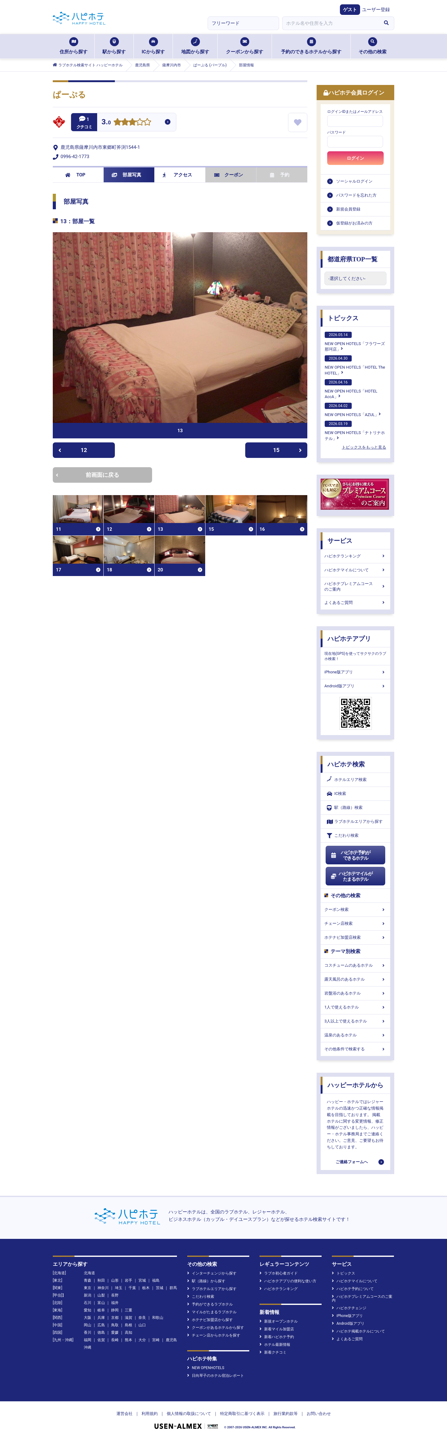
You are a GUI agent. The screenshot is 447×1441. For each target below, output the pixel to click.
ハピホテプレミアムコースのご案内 (355, 586)
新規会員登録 (348, 209)
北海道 (89, 1273)
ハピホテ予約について (353, 1289)
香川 (87, 1332)
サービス (339, 540)
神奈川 (103, 1288)
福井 (115, 1303)
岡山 (87, 1325)
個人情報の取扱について (189, 1413)
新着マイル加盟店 (277, 1329)
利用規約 (150, 1413)
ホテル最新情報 (275, 1344)
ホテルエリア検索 (347, 780)
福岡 (87, 1340)
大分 (142, 1340)
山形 (115, 1280)
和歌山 (157, 1317)
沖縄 (87, 1347)
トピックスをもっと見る (364, 447)
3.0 (106, 123)
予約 (279, 175)
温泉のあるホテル (355, 1035)
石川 (87, 1303)
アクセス (177, 175)
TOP (75, 175)
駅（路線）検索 (345, 807)
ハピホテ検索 (346, 764)
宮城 (142, 1280)
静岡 (115, 1310)
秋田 (101, 1280)
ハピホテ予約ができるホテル (350, 855)
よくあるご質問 (355, 602)
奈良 (142, 1317)
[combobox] (330, 23)
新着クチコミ (273, 1352)
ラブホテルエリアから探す (355, 821)
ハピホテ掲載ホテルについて (358, 1331)
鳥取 (115, 1325)
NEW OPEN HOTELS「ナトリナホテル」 (355, 431)
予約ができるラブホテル (210, 1304)
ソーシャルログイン (354, 181)
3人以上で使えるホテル (355, 1021)
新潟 (87, 1295)
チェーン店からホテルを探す (213, 1335)
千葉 (132, 1288)
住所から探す (74, 46)
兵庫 (101, 1317)
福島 (156, 1280)
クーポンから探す (244, 46)
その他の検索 (372, 46)
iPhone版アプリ (355, 672)
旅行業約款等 (285, 1413)
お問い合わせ (319, 1413)
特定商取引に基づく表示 (242, 1413)
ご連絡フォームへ (352, 1161)
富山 (101, 1303)
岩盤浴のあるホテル (355, 993)
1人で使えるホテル (355, 1007)
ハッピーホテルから (355, 1085)
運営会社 (124, 1413)
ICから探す (153, 46)
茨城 (159, 1288)
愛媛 (115, 1332)
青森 (87, 1280)
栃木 (146, 1288)
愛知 (87, 1310)
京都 (115, 1317)
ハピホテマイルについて (355, 570)
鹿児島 (171, 1340)
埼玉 (118, 1288)
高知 (128, 1332)
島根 (128, 1325)
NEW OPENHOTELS (205, 1368)
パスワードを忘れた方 (356, 195)
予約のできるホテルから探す (311, 46)
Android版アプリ (355, 686)
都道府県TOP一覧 (352, 259)
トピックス (343, 318)
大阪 (87, 1317)
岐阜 (101, 1310)
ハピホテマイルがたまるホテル (351, 876)
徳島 (101, 1332)
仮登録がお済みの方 (354, 223)
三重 (128, 1310)
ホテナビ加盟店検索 (355, 937)
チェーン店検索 (355, 923)
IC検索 (336, 793)
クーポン (228, 175)
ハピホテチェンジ (349, 1308)
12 (72, 450)
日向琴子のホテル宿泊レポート (215, 1375)
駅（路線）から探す (206, 1281)
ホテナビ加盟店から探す (210, 1320)
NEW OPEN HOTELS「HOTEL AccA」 (351, 389)
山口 (142, 1325)
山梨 (101, 1295)
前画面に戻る (87, 475)
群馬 (173, 1288)
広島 (101, 1325)
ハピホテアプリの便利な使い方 (288, 1281)
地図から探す (195, 46)
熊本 (128, 1340)
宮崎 (156, 1340)
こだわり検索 (343, 835)
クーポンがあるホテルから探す (215, 1327)
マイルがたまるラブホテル (212, 1312)
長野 (115, 1295)
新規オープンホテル (279, 1321)
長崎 (115, 1340)
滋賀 (128, 1317)
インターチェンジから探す (212, 1273)
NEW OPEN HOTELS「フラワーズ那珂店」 (355, 342)
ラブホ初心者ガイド (279, 1273)
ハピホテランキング (355, 556)
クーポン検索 (355, 909)
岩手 (128, 1280)
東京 (87, 1288)
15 (287, 450)
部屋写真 (126, 175)
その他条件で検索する (355, 1049)
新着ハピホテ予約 (277, 1337)
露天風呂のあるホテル (355, 979)
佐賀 (101, 1340)
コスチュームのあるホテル (355, 965)
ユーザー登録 (376, 9)
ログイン (355, 158)
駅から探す (114, 46)
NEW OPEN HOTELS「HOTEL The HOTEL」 (355, 365)
